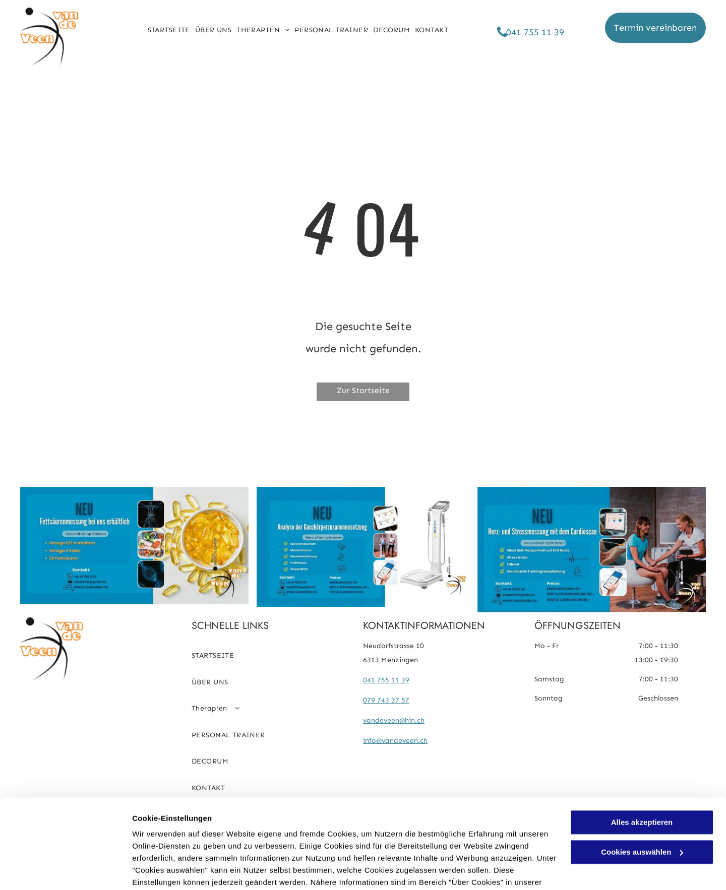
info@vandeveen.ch (395, 740)
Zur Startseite (363, 390)
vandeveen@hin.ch (394, 720)
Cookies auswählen (167, 870)
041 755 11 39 (386, 680)
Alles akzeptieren (642, 770)
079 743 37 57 (386, 700)
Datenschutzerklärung (174, 842)
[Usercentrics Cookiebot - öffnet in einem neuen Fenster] (65, 870)
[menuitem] (169, 30)
